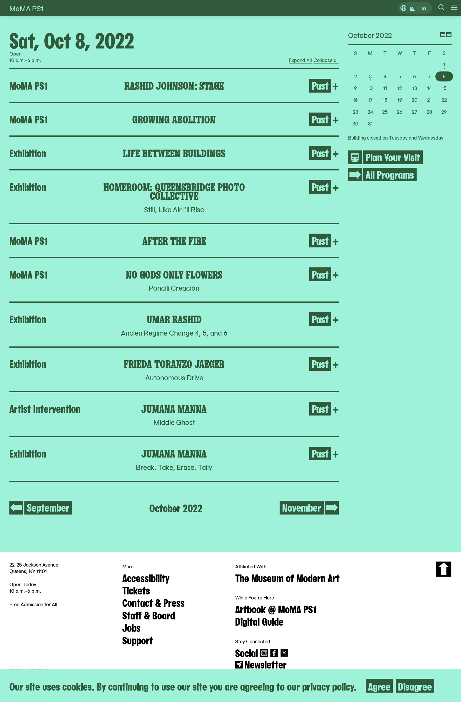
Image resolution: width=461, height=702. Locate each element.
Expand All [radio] (300, 60)
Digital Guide (259, 621)
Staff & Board (148, 614)
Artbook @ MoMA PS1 (275, 608)
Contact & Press (153, 602)
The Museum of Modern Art (287, 577)
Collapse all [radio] (326, 60)
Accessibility (145, 577)
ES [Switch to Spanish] (424, 8)
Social (246, 652)
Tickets (136, 589)
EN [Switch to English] (412, 8)
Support (137, 639)
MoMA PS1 (26, 8)
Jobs (131, 627)
